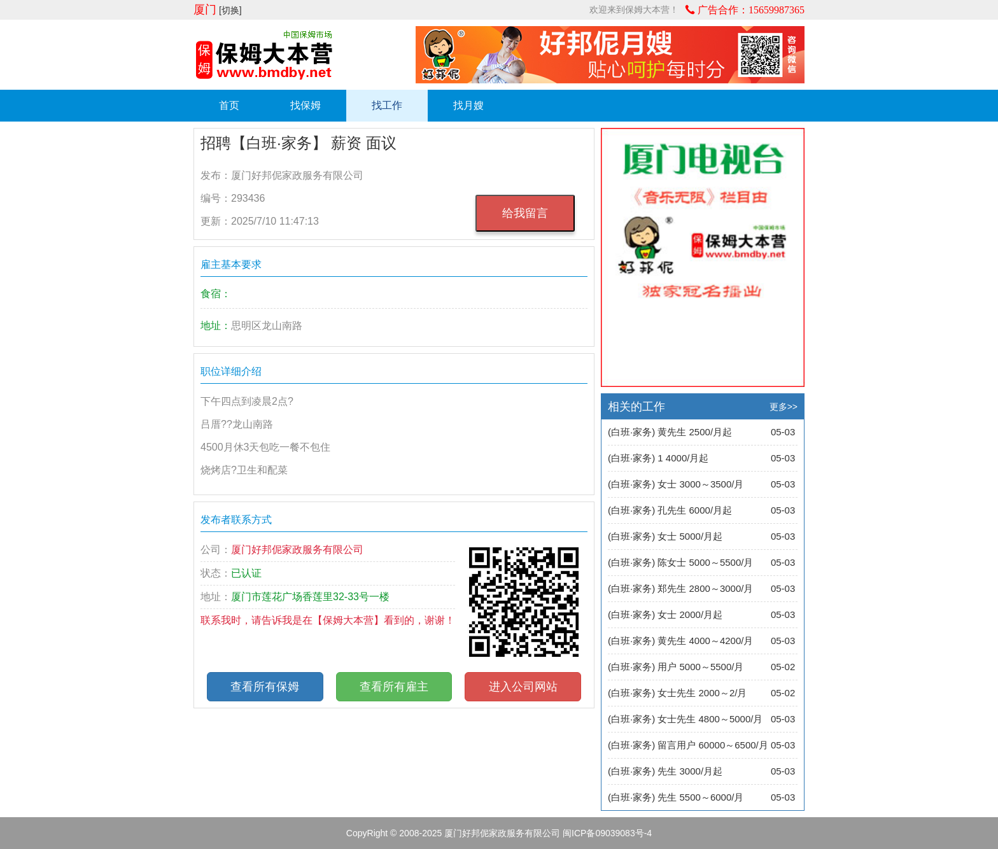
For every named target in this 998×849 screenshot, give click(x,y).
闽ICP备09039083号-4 (607, 833)
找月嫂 (468, 105)
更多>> (784, 407)
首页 (229, 105)
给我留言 (525, 213)
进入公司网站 (523, 686)
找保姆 (305, 105)
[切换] (230, 10)
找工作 (387, 105)
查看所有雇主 (394, 686)
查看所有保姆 (264, 686)
